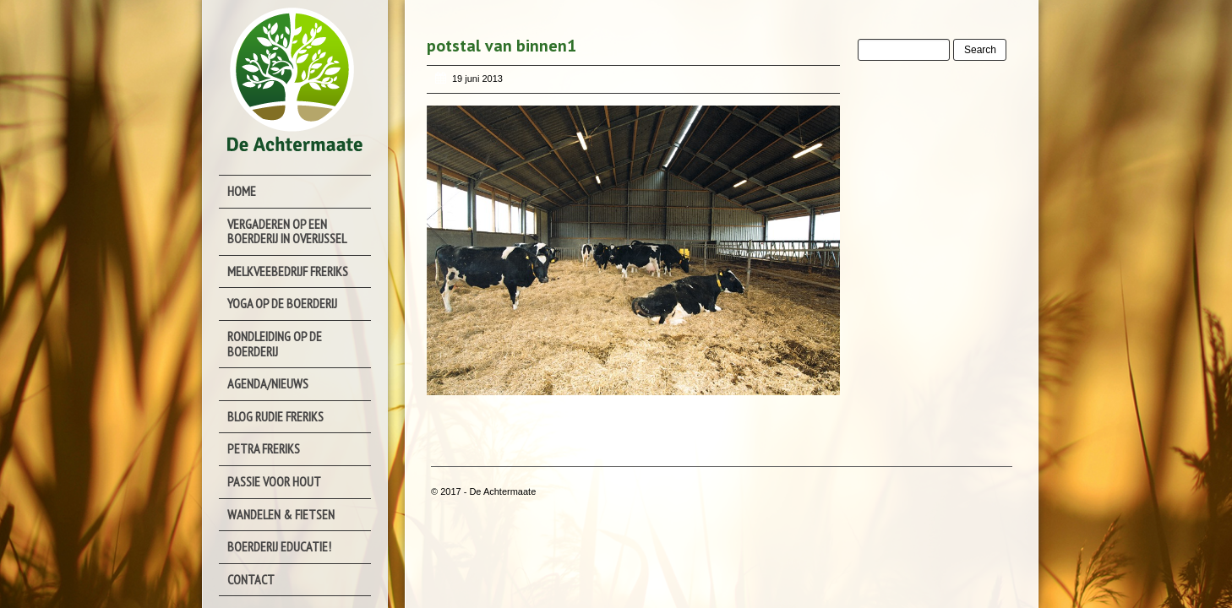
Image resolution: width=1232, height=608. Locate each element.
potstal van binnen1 (501, 46)
